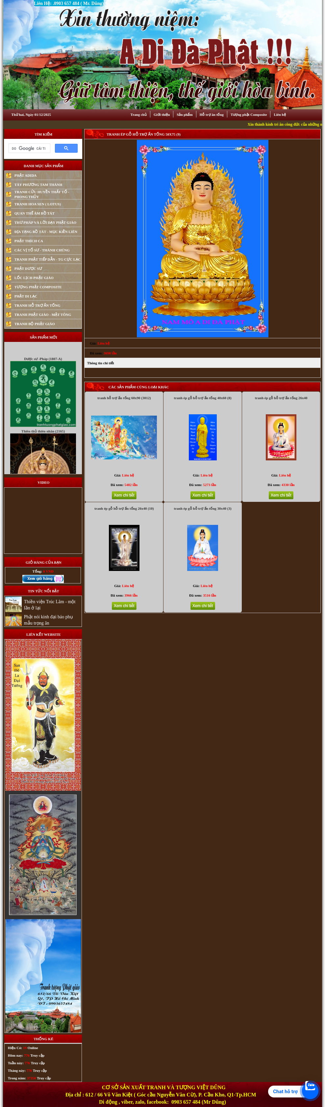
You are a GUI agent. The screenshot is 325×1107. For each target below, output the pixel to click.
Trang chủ (139, 114)
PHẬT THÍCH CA (28, 241)
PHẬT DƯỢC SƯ (28, 268)
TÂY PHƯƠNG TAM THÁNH (38, 185)
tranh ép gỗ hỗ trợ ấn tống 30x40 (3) (202, 508)
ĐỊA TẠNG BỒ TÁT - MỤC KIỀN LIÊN (45, 232)
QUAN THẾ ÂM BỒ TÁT (34, 213)
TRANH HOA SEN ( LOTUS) (37, 204)
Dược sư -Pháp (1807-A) (43, 365)
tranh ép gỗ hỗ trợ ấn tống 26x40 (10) (124, 508)
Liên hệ (280, 114)
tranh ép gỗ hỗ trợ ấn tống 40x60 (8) (202, 398)
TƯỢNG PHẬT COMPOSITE (38, 287)
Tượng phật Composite (249, 114)
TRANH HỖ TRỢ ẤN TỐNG (37, 305)
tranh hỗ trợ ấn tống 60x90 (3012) (124, 398)
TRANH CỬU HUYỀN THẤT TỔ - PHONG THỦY (41, 194)
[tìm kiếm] (29, 148)
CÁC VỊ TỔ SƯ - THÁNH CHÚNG (42, 250)
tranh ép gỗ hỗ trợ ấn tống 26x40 (281, 398)
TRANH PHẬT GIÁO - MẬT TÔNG (42, 315)
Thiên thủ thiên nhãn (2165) (43, 437)
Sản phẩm (184, 114)
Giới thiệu (162, 114)
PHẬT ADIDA (25, 175)
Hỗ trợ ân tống (212, 114)
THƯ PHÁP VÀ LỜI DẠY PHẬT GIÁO (45, 222)
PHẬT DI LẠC (25, 296)
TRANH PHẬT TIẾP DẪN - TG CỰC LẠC (47, 259)
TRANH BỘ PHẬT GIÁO (34, 324)
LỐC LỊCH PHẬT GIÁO (34, 278)
